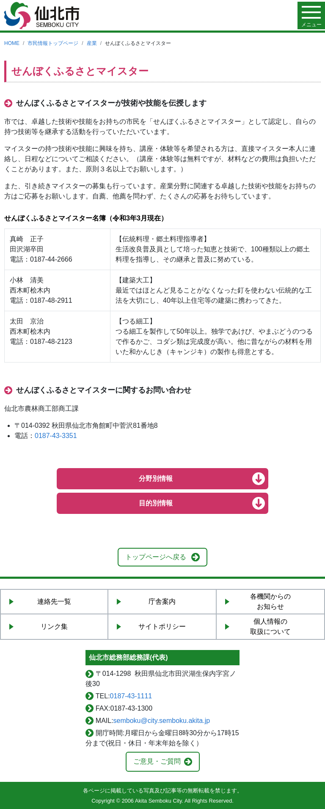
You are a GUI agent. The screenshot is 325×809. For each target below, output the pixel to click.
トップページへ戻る (155, 557)
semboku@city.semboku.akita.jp (161, 720)
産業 (92, 43)
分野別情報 (156, 478)
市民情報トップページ (53, 43)
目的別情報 (156, 503)
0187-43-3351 (56, 435)
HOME (11, 43)
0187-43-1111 (131, 696)
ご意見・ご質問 (157, 761)
